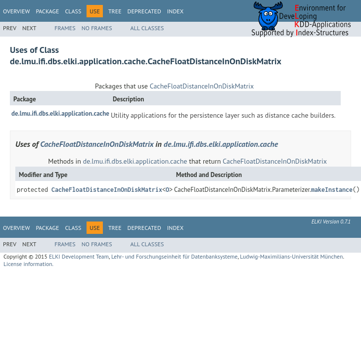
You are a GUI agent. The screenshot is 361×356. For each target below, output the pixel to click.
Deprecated (144, 11)
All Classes (147, 28)
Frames (64, 28)
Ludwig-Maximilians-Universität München (291, 256)
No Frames (97, 28)
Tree (115, 11)
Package (47, 11)
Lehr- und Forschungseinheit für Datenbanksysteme (174, 256)
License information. (28, 263)
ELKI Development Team (79, 256)
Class (73, 11)
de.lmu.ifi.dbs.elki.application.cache (60, 113)
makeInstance (332, 189)
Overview (16, 11)
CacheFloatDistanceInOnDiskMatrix (202, 86)
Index (175, 11)
